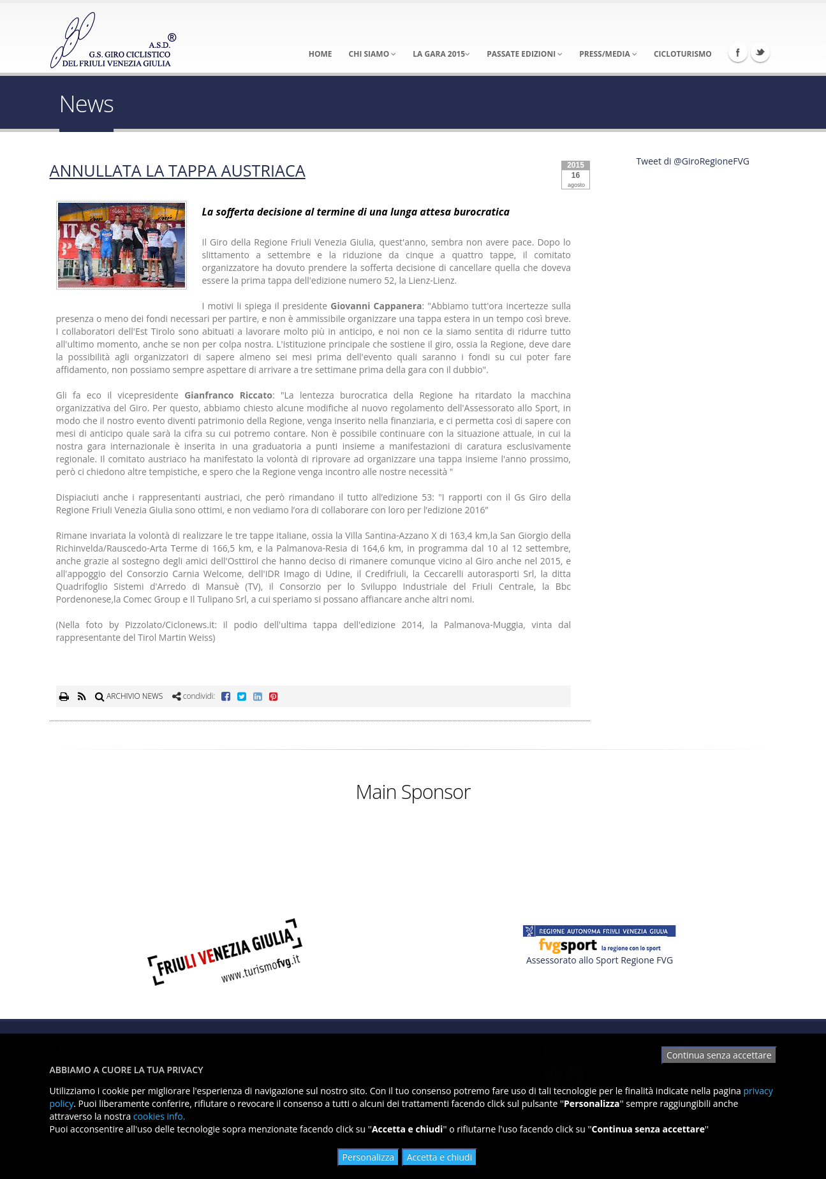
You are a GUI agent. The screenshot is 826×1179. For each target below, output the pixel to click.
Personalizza (368, 1157)
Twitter (760, 52)
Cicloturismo (683, 53)
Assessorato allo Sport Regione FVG (599, 960)
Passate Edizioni (525, 53)
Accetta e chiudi (440, 1157)
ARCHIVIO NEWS (129, 696)
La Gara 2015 (441, 53)
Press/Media (608, 53)
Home (320, 53)
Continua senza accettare (719, 1055)
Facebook (738, 52)
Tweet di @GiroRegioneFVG (693, 161)
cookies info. (159, 1116)
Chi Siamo (373, 53)
